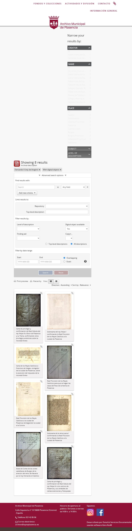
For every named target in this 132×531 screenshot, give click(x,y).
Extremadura (73, 119)
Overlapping (70, 258)
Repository (39, 206)
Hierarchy (36, 281)
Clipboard (114, 3)
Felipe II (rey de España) (78, 82)
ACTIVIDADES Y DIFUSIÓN (79, 3)
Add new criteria (27, 193)
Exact (67, 261)
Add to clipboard (41, 293)
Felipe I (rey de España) (78, 92)
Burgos (71, 133)
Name (71, 64)
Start (19, 257)
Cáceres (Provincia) (76, 122)
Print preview (21, 281)
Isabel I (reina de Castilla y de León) (83, 55)
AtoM (109, 525)
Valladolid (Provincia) (77, 139)
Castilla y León (74, 129)
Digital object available (74, 224)
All (69, 51)
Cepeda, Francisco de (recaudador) (83, 102)
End (41, 257)
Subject (72, 148)
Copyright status (69, 234)
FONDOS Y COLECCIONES (48, 3)
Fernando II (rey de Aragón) (80, 58)
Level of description (74, 154)
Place (71, 108)
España (71, 115)
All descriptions (79, 244)
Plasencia (72, 126)
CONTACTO (104, 3)
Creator (72, 47)
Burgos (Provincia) (76, 136)
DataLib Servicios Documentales (117, 522)
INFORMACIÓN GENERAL (103, 11)
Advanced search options (52, 175)
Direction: (56, 285)
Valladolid (72, 143)
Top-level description (35, 212)
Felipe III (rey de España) (78, 85)
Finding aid (21, 234)
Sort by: (75, 285)
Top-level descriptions (56, 244)
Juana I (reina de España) (78, 78)
